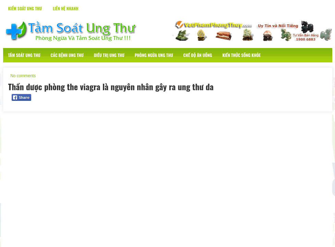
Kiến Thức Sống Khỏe (241, 55)
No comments (23, 75)
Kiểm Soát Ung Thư (25, 8)
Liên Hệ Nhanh (66, 8)
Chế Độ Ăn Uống (197, 55)
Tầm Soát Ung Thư (24, 55)
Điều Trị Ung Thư (109, 55)
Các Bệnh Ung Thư (67, 55)
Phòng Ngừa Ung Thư (154, 55)
